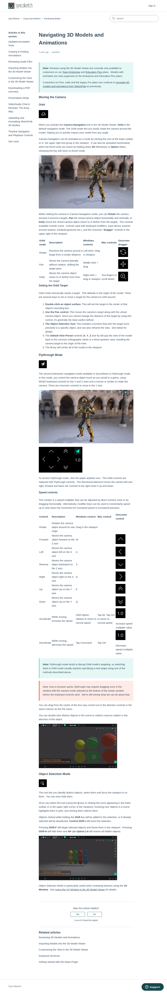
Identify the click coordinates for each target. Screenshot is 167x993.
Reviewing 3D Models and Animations (59, 937)
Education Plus (94, 72)
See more (13, 141)
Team (65, 72)
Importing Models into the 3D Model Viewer (20, 70)
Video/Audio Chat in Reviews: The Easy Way (19, 108)
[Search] (134, 18)
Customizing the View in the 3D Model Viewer (21, 80)
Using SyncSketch (32, 18)
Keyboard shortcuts (49, 955)
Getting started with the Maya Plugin (58, 961)
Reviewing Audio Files (20, 61)
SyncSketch (14, 18)
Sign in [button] (151, 5)
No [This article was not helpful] (94, 914)
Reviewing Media (52, 18)
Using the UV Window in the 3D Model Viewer (80, 889)
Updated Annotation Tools (19, 43)
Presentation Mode (18, 98)
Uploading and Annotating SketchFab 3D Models (20, 121)
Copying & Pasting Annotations (18, 53)
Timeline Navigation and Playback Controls (20, 133)
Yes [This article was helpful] (77, 914)
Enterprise (74, 72)
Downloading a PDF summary (19, 90)
